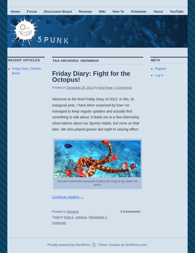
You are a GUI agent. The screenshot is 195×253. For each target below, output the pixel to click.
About (158, 11)
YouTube (177, 11)
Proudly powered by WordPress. (69, 245)
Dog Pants (105, 87)
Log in (159, 75)
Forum (32, 11)
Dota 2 (68, 217)
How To (118, 11)
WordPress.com (136, 245)
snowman (59, 223)
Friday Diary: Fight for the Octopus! (91, 76)
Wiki (102, 11)
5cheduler (139, 11)
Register (160, 68)
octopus (81, 217)
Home (15, 11)
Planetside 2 (98, 217)
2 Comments (130, 211)
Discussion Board (58, 11)
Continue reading (68, 197)
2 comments (123, 87)
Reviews (85, 11)
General (72, 211)
